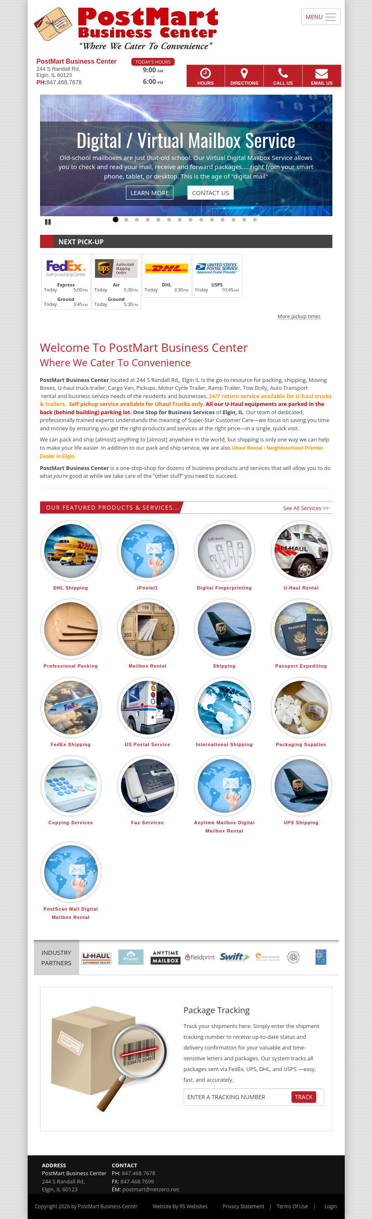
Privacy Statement (244, 1206)
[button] (186, 285)
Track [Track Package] (304, 1097)
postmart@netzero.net (151, 1189)
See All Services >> (306, 508)
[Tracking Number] (239, 1097)
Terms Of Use (292, 1206)
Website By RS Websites (180, 1206)
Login (331, 1206)
